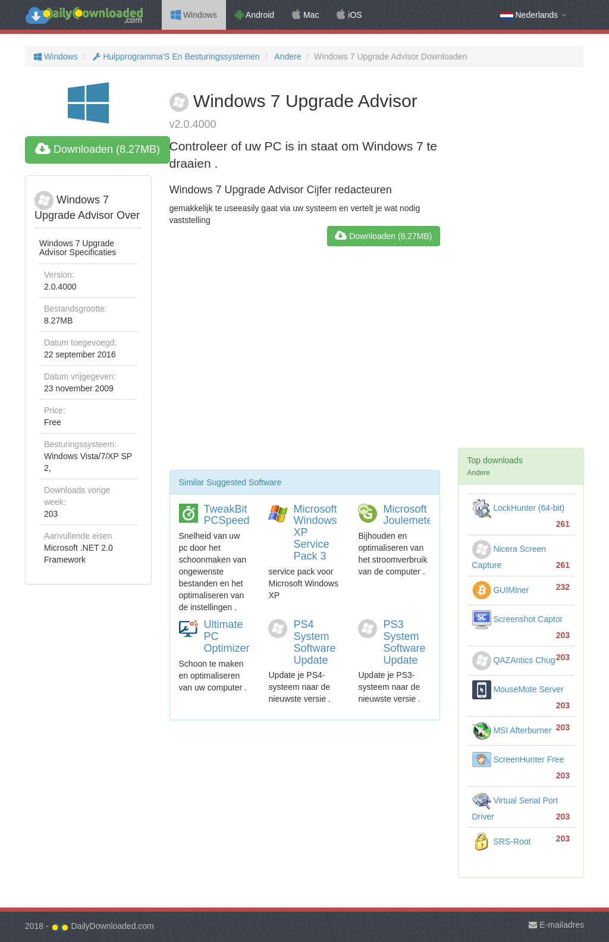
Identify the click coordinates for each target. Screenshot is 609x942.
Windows (194, 15)
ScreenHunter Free (518, 759)
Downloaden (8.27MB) (97, 149)
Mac (305, 15)
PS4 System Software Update (314, 641)
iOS (349, 15)
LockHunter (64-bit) (518, 508)
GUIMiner (500, 590)
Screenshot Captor (517, 619)
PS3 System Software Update (404, 641)
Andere (286, 56)
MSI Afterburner (512, 730)
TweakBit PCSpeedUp (233, 515)
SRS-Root (501, 841)
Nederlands (533, 15)
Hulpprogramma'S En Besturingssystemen (174, 56)
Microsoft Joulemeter (409, 515)
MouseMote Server (518, 689)
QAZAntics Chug (513, 660)
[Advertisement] (304, 363)
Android (254, 15)
